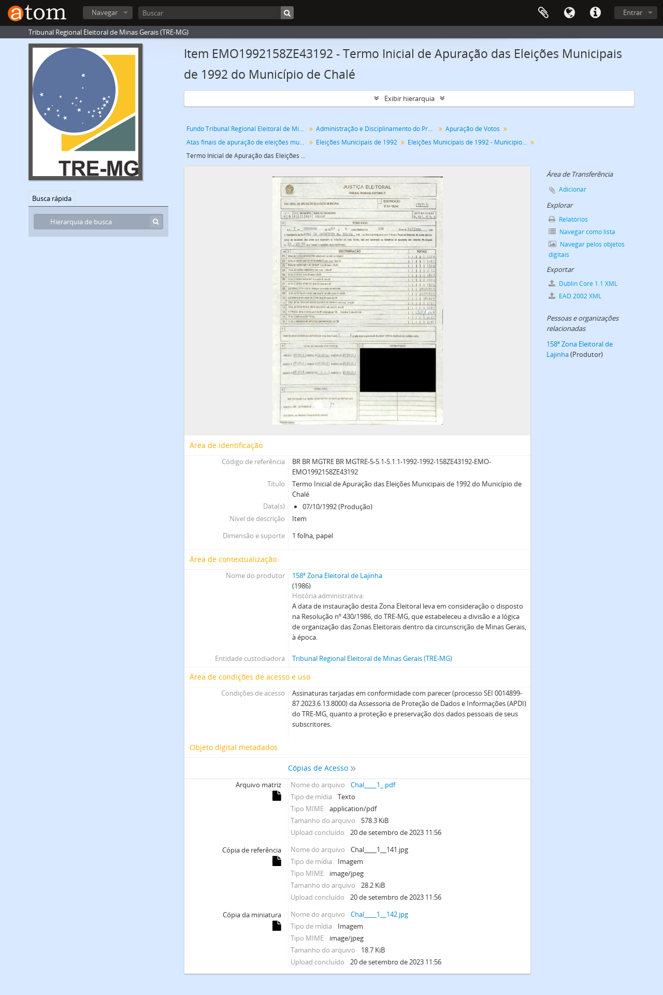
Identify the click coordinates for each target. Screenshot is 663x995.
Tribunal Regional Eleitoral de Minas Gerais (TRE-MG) (372, 658)
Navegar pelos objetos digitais (587, 249)
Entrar (632, 12)
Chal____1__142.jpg (379, 914)
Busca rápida (51, 198)
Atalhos (595, 13)
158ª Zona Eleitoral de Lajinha (337, 575)
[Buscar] (216, 12)
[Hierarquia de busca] (98, 221)
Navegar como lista (582, 231)
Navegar (105, 12)
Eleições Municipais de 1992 (356, 142)
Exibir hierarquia (409, 98)
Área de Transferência (543, 13)
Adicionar (572, 189)
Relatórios (568, 219)
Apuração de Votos (472, 128)
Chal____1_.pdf (373, 784)
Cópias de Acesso (318, 768)
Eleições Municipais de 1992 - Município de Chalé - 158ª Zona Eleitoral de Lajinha (468, 142)
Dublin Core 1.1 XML (583, 283)
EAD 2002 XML (575, 296)
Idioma (569, 13)
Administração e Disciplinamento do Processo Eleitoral (377, 128)
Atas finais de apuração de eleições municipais (247, 142)
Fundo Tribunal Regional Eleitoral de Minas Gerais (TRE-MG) (247, 128)
